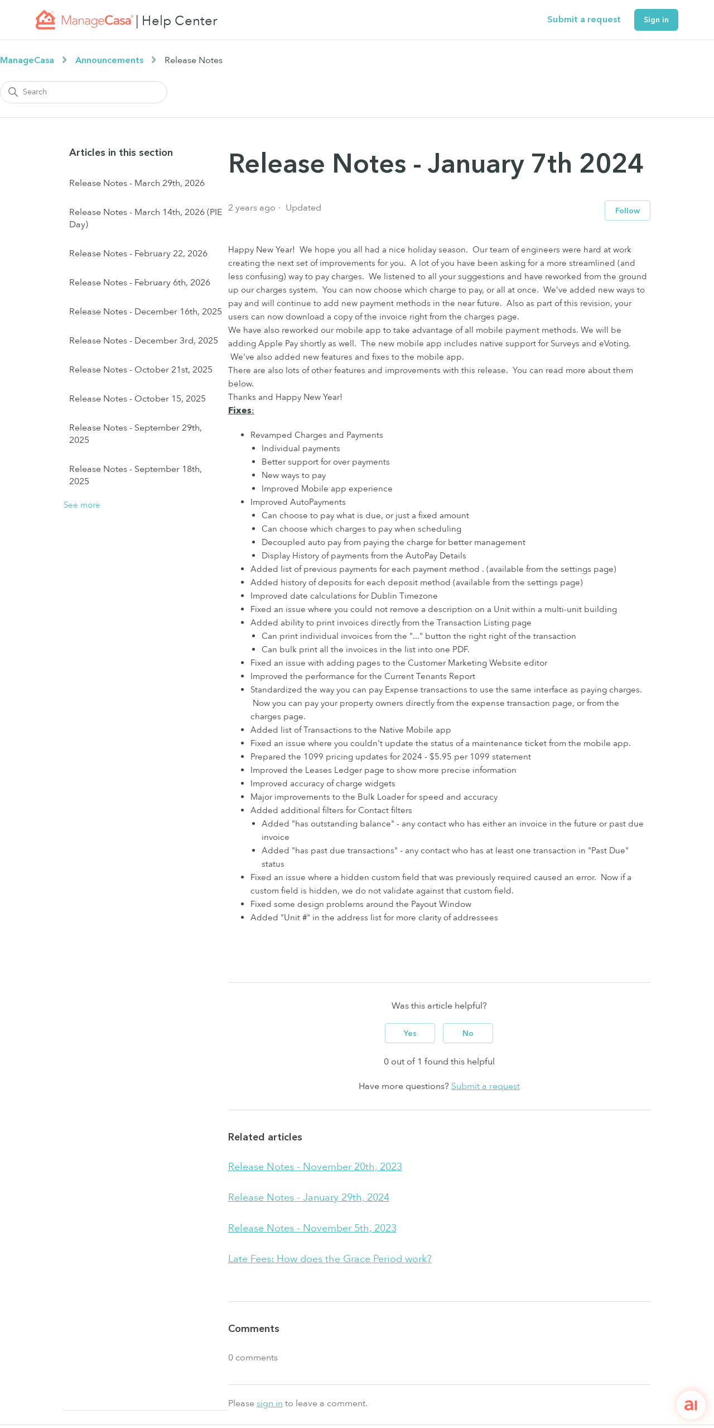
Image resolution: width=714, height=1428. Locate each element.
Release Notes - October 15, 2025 (137, 399)
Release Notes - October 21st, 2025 (141, 370)
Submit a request (584, 19)
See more (82, 504)
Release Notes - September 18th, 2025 (135, 475)
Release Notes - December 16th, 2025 (145, 311)
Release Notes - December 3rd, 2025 (143, 341)
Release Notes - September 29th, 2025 (135, 434)
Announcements (109, 60)
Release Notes (194, 60)
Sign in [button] (656, 20)
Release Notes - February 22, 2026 (138, 253)
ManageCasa (27, 60)
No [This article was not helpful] (468, 1033)
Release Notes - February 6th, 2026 (139, 282)
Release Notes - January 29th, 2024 (308, 1198)
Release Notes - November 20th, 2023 (315, 1167)
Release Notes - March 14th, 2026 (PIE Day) (145, 218)
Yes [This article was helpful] (410, 1033)
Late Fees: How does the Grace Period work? (330, 1259)
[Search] (83, 92)
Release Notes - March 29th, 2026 (137, 183)
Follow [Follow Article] (627, 211)
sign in (270, 1403)
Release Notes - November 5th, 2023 (312, 1228)
